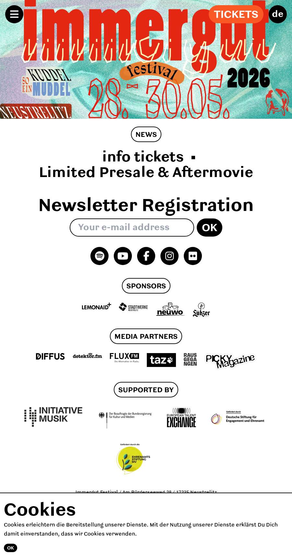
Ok (209, 228)
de (278, 14)
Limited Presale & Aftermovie (146, 173)
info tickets (143, 157)
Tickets (236, 15)
